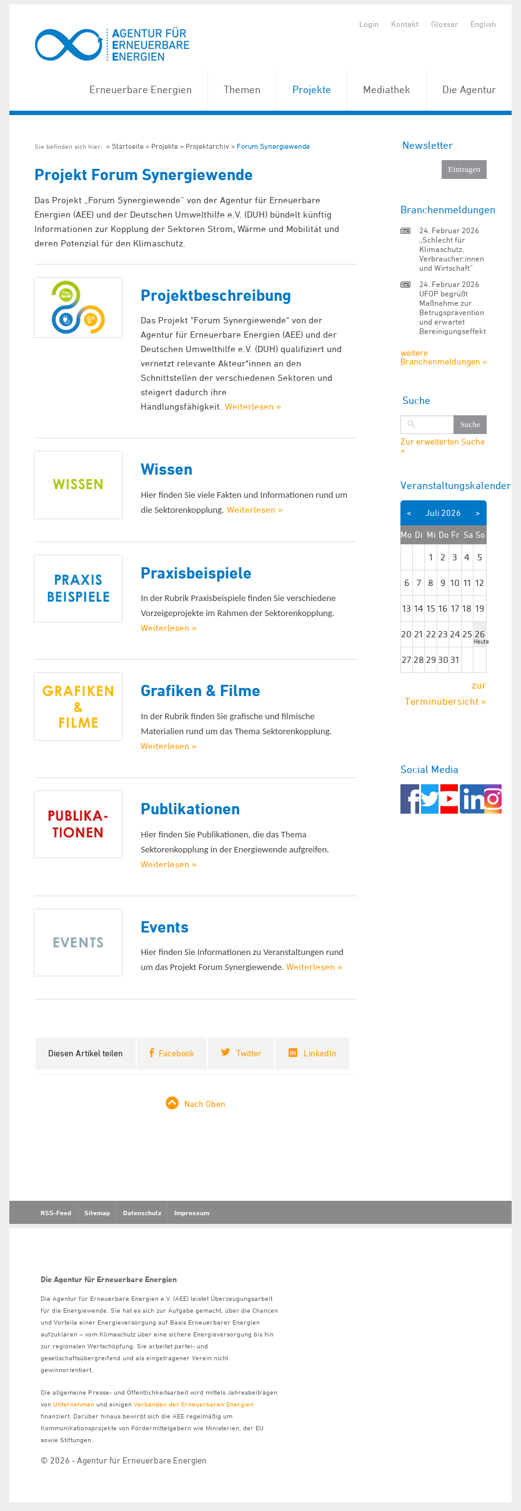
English (483, 24)
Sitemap (97, 1212)
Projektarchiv (207, 146)
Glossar (444, 24)
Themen (242, 89)
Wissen (166, 468)
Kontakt (405, 24)
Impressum (191, 1212)
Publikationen (190, 808)
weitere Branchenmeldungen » (443, 356)
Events (165, 926)
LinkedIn (320, 1053)
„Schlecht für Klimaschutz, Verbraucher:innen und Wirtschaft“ (451, 254)
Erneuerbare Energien (140, 89)
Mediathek (386, 89)
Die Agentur (469, 89)
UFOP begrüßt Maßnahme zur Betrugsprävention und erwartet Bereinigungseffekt (452, 312)
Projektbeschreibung (216, 295)
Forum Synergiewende (273, 146)
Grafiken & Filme (200, 690)
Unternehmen (73, 1404)
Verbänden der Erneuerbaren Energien (194, 1404)
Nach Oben (205, 1103)
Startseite (128, 146)
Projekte (311, 89)
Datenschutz (142, 1212)
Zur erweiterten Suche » (442, 446)
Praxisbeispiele (196, 572)
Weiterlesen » (253, 406)
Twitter (249, 1053)
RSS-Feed (56, 1212)
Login (369, 24)
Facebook (176, 1053)
